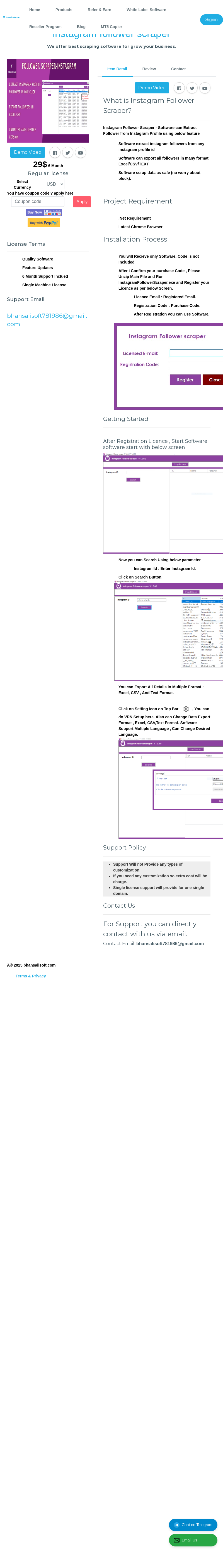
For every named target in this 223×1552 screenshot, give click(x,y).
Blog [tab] (81, 26)
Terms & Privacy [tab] (31, 976)
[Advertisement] (52, 403)
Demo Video (27, 152)
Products (63, 10)
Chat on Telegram (193, 1525)
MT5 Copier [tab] (111, 26)
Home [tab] (34, 10)
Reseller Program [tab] (45, 26)
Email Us (185, 1540)
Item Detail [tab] (117, 69)
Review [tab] (149, 69)
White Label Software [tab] (146, 10)
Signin (211, 19)
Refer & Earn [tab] (100, 10)
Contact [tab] (178, 69)
